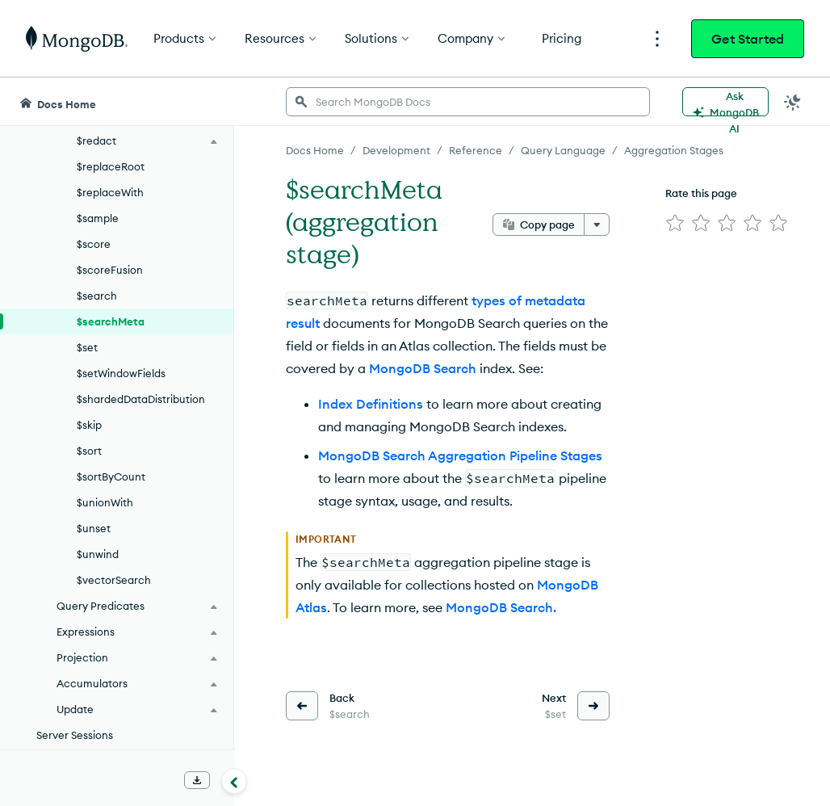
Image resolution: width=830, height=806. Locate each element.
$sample (98, 218)
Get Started (747, 39)
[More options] (597, 224)
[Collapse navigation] (234, 781)
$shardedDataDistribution (141, 399)
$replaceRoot (111, 166)
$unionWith (105, 502)
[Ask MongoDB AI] (725, 101)
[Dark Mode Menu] (793, 101)
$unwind (98, 554)
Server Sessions (74, 734)
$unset (94, 528)
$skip (89, 424)
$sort (89, 450)
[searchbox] (468, 101)
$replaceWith (110, 192)
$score (94, 243)
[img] (675, 223)
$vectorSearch (114, 579)
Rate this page (701, 193)
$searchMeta (111, 321)
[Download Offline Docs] (197, 780)
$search (97, 295)
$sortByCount (111, 476)
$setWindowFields (121, 373)
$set (87, 347)
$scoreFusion (110, 269)
